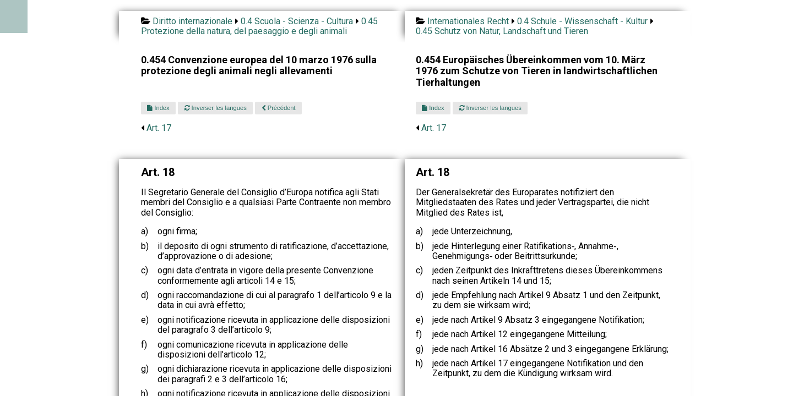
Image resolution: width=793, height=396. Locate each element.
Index (158, 108)
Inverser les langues (215, 108)
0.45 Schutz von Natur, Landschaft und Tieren (502, 31)
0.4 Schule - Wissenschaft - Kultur (582, 21)
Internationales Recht (468, 21)
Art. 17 (158, 128)
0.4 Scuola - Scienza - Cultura (297, 21)
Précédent (279, 108)
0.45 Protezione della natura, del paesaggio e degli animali (259, 26)
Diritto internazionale (192, 21)
